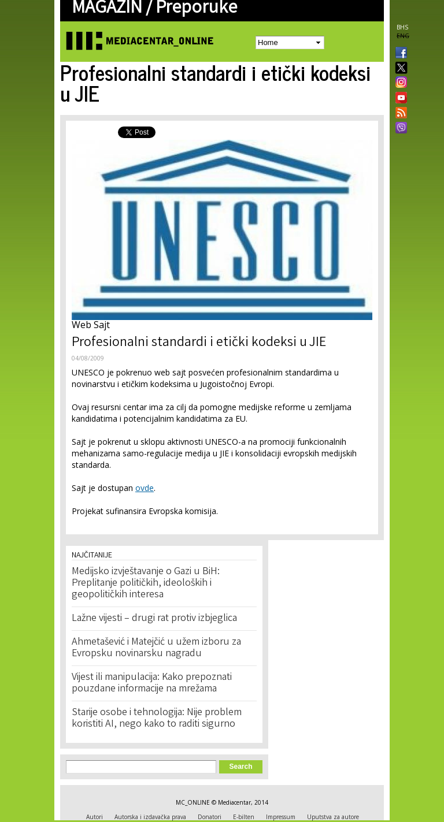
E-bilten (243, 817)
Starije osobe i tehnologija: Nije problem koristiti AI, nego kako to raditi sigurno (157, 718)
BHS (402, 27)
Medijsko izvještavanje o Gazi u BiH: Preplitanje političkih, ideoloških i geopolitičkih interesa (146, 583)
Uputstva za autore (333, 817)
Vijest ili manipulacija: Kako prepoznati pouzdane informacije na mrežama (152, 683)
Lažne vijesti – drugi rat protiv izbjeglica (154, 618)
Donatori (209, 817)
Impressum (280, 817)
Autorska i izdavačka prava (150, 817)
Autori (94, 817)
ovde (144, 487)
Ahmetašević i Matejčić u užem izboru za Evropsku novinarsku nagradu (156, 648)
